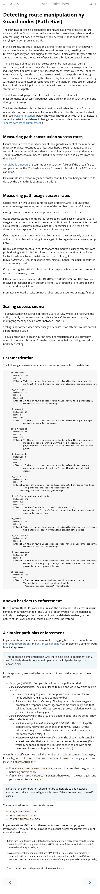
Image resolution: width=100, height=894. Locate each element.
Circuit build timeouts (15, 164)
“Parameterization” (24, 115)
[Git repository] (96, 4)
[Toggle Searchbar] (18, 4)
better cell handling (48, 643)
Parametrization (18, 357)
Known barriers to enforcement (32, 600)
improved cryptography (17, 643)
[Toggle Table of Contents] (4, 4)
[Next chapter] (90, 882)
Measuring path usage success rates (36, 195)
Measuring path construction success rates (43, 136)
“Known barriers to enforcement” (22, 123)
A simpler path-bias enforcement (33, 632)
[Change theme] (11, 4)
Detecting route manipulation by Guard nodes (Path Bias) (43, 18)
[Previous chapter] (10, 882)
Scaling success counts (24, 306)
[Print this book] (91, 4)
